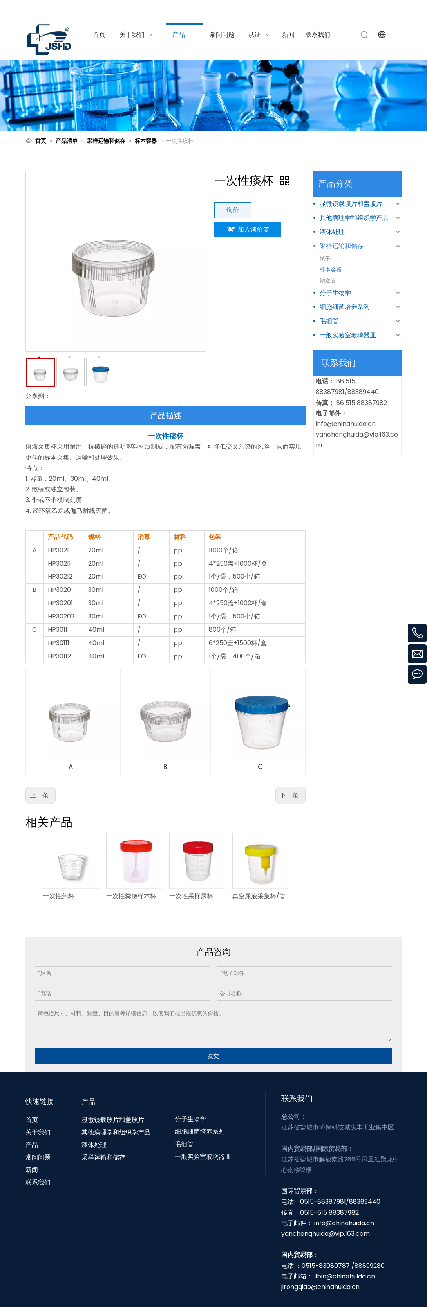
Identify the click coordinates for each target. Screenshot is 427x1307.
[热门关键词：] (364, 35)
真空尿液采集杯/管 (259, 896)
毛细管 (329, 320)
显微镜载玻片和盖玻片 (351, 203)
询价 (232, 209)
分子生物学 (335, 292)
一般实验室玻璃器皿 (348, 335)
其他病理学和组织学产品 (354, 217)
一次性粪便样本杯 (131, 896)
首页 (31, 1119)
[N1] (213, 95)
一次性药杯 (58, 896)
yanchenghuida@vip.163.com (325, 1233)
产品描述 (165, 415)
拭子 (325, 258)
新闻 (31, 1169)
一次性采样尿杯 (191, 896)
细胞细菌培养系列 (345, 306)
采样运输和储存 (342, 245)
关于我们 (38, 1132)
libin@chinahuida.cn (344, 1276)
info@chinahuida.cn (304, 9)
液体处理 (332, 231)
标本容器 (331, 269)
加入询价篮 (253, 229)
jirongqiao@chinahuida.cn (320, 1286)
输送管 (328, 280)
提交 (213, 1056)
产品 (31, 1144)
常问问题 (38, 1157)
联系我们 (38, 1182)
